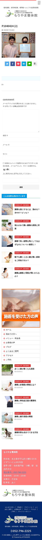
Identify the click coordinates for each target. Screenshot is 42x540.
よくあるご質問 (12, 351)
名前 (5, 135)
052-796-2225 (21, 531)
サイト (5, 154)
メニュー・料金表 (13, 338)
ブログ (8, 347)
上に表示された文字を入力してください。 (18, 173)
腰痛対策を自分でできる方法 (26, 432)
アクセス (9, 355)
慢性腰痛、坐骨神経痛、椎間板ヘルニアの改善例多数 (21, 526)
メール (6, 145)
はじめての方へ (10, 507)
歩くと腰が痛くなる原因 (24, 369)
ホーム (8, 330)
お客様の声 (10, 343)
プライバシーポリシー (24, 511)
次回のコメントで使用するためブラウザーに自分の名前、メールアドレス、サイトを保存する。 (20, 164)
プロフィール (28, 507)
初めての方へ (11, 334)
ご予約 (8, 360)
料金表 (19, 507)
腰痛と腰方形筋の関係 (23, 416)
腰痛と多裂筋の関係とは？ (25, 385)
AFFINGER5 (26, 537)
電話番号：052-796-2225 (14, 472)
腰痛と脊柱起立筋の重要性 (25, 401)
